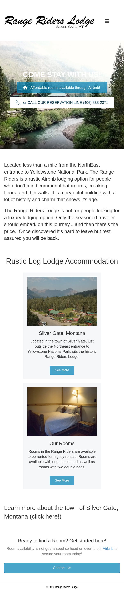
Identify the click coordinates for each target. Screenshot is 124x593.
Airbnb (108, 549)
